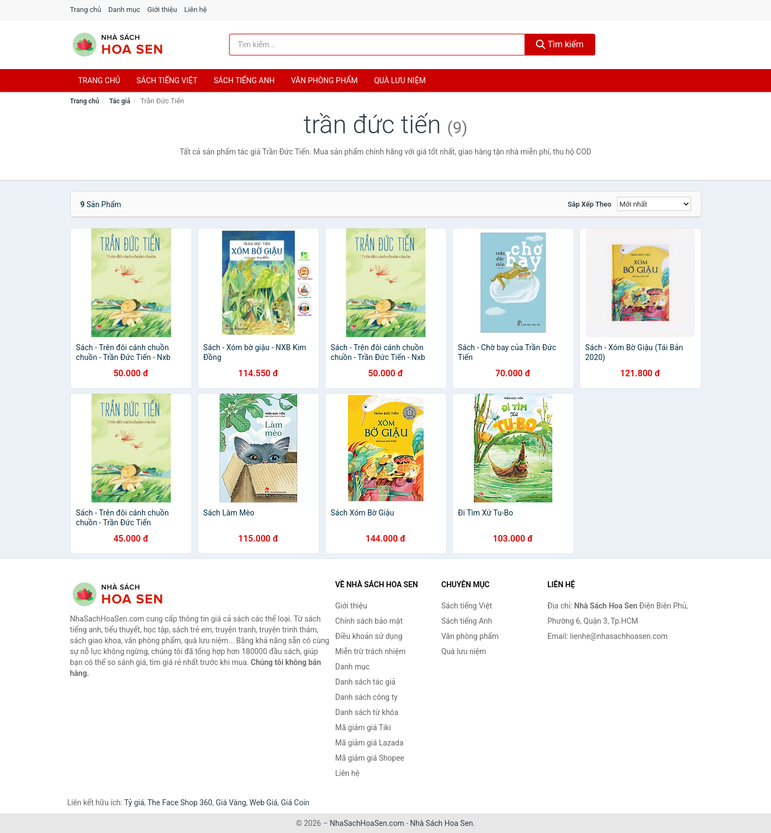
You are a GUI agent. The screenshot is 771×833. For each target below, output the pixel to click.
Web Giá (264, 802)
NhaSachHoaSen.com (367, 823)
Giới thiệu (162, 9)
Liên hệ (195, 9)
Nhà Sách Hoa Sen (441, 823)
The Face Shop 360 (179, 802)
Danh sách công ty (366, 697)
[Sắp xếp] (654, 204)
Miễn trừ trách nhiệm (370, 651)
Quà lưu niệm (399, 80)
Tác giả (120, 101)
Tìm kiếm (560, 44)
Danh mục (124, 9)
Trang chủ (85, 9)
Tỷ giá (134, 802)
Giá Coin (295, 802)
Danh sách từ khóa (366, 712)
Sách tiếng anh (244, 80)
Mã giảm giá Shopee (369, 758)
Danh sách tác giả (365, 681)
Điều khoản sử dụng (369, 636)
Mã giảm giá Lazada (369, 742)
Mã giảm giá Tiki (363, 727)
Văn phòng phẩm (324, 80)
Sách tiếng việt (167, 80)
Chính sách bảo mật (369, 621)
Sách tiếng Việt (466, 605)
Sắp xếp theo (589, 204)
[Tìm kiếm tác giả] (377, 44)
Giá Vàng (230, 802)
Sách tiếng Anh (466, 621)
